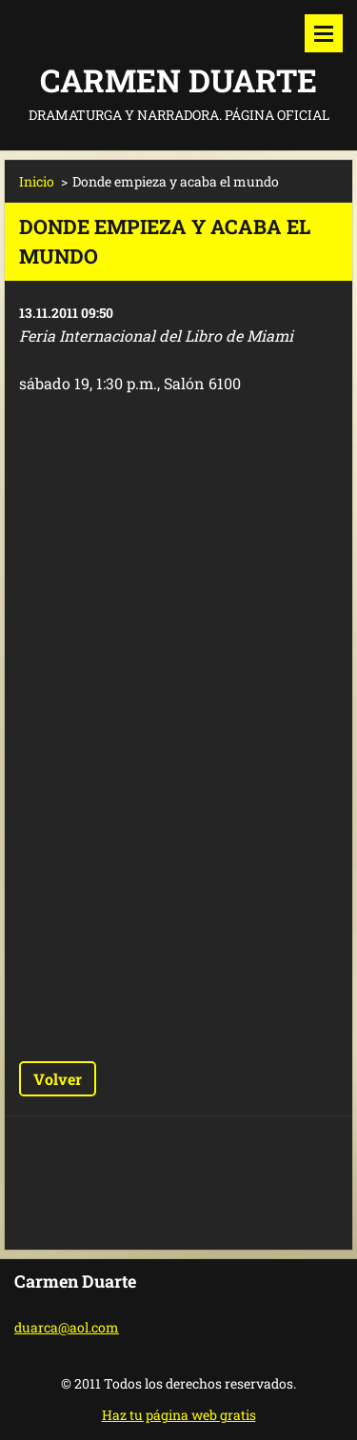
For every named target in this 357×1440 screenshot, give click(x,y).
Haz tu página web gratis (179, 1415)
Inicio (36, 181)
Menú (324, 33)
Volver (57, 1079)
